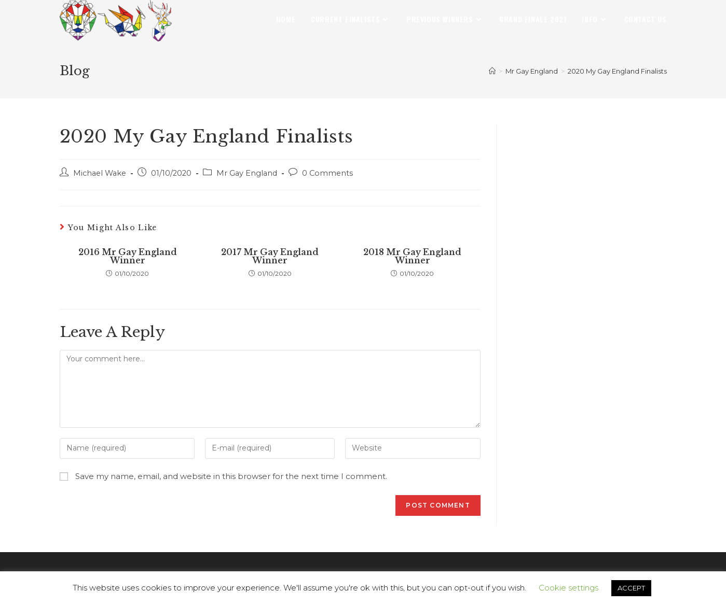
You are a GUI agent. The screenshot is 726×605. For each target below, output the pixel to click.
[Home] (492, 71)
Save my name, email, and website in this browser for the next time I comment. (231, 476)
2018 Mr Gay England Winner (412, 256)
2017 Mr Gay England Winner (270, 256)
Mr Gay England (246, 173)
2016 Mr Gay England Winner (127, 256)
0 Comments (327, 173)
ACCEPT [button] (631, 588)
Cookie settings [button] (568, 588)
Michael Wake (99, 173)
